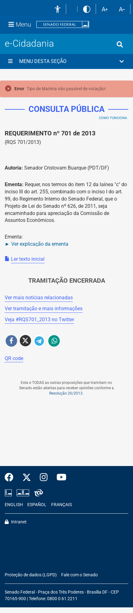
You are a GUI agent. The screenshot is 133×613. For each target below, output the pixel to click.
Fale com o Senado (79, 575)
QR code (14, 358)
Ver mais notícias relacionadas (39, 298)
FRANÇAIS (61, 504)
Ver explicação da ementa (39, 244)
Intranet (16, 522)
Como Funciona (113, 118)
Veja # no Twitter (39, 319)
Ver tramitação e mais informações (43, 309)
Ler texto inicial (28, 259)
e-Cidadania (29, 43)
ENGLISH (14, 504)
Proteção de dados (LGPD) (31, 575)
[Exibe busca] (119, 44)
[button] (66, 61)
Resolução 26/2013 (65, 393)
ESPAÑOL (36, 504)
